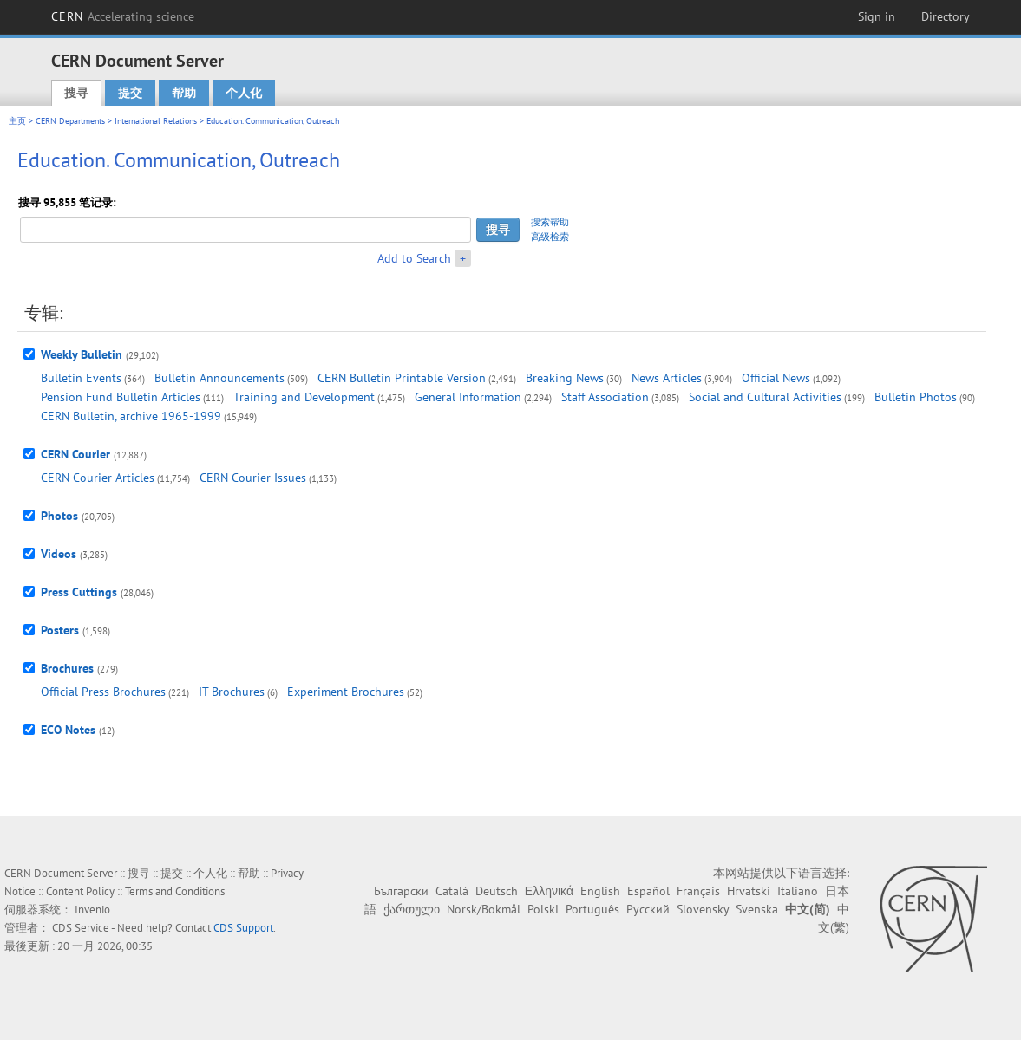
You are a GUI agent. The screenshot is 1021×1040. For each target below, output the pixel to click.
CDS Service (80, 927)
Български (401, 891)
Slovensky (703, 909)
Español (648, 891)
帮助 (184, 93)
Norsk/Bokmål (483, 909)
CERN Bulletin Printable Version (401, 378)
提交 (130, 93)
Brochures (67, 668)
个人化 (244, 93)
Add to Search (414, 258)
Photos (59, 515)
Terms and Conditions (175, 891)
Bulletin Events (81, 378)
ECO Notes (68, 730)
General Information (468, 397)
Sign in (876, 16)
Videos (58, 554)
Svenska (757, 909)
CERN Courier (75, 454)
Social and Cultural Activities (765, 397)
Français (698, 891)
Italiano (797, 891)
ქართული (411, 909)
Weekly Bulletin (81, 354)
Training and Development (304, 397)
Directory (945, 16)
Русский (648, 909)
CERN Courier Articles (97, 477)
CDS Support (243, 927)
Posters (60, 630)
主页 (17, 121)
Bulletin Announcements (219, 378)
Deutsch (496, 891)
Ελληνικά (549, 891)
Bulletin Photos (915, 397)
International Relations (156, 121)
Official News (776, 378)
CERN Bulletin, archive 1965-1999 (131, 416)
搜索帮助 (550, 222)
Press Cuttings (79, 592)
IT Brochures (232, 691)
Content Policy (80, 891)
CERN (123, 16)
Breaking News (565, 378)
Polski (543, 909)
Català (451, 891)
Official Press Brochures (103, 691)
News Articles (667, 378)
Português (592, 909)
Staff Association (605, 397)
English (600, 891)
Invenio (92, 909)
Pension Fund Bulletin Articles (120, 397)
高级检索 (550, 237)
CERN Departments (70, 121)
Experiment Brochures (345, 691)
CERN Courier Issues (253, 477)
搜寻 (76, 93)
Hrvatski (748, 891)
